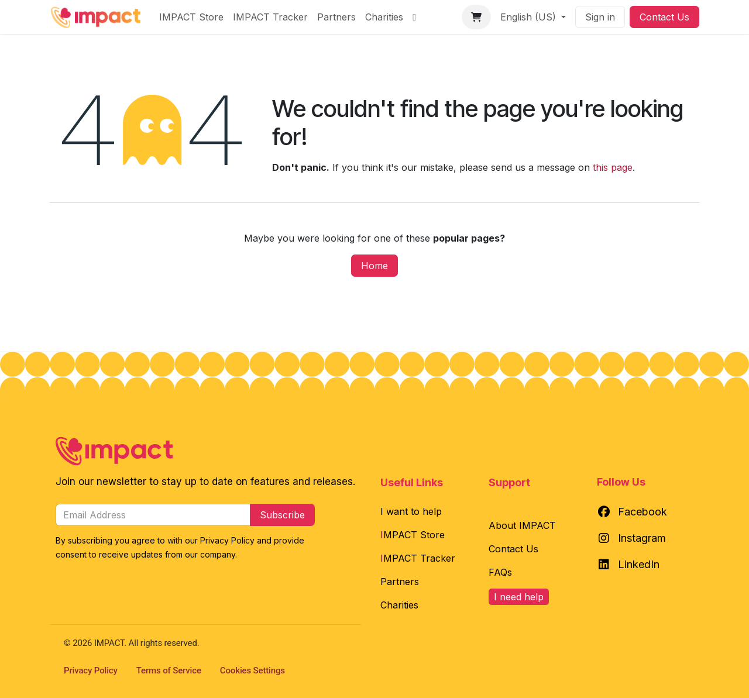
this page (613, 167)
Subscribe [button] (282, 515)
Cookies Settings (252, 670)
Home (374, 265)
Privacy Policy (91, 670)
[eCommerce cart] (476, 17)
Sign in (600, 17)
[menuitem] (191, 17)
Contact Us (664, 17)
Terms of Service (168, 670)
